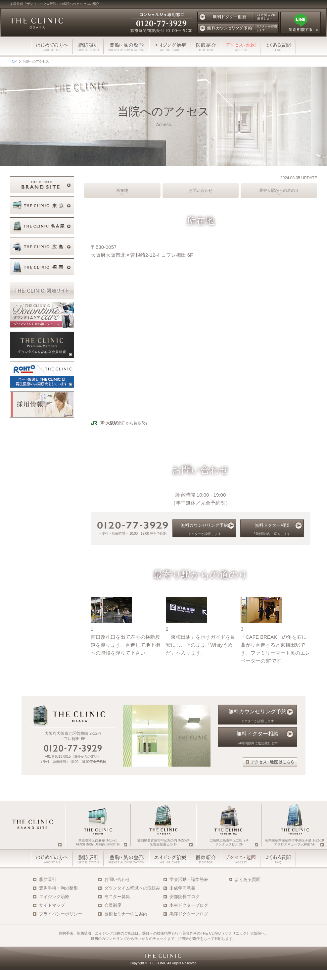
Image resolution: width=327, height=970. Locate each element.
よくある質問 (278, 46)
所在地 (122, 190)
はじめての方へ (52, 46)
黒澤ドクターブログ (188, 913)
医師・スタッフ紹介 (206, 858)
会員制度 (112, 905)
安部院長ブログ (184, 896)
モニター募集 (117, 896)
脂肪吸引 (88, 46)
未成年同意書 (182, 888)
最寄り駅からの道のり (279, 190)
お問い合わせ (200, 190)
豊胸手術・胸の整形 (58, 888)
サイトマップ (52, 905)
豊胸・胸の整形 (126, 46)
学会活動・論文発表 (188, 879)
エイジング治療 (170, 46)
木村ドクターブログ (188, 905)
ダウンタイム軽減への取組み (132, 888)
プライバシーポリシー (60, 913)
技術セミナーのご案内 (125, 913)
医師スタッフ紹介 (206, 46)
